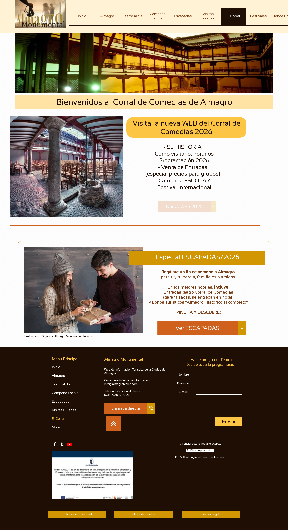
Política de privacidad (200, 450)
